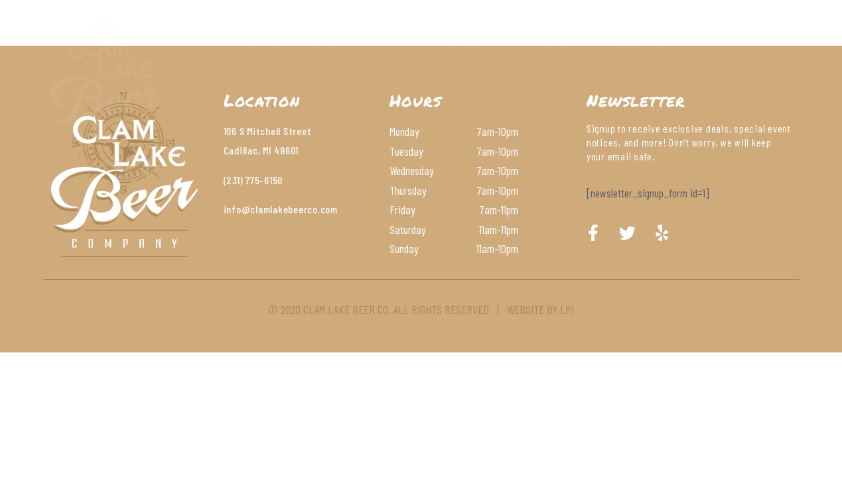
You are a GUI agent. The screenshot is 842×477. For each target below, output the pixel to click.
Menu (323, 43)
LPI (567, 309)
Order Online (650, 43)
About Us (256, 43)
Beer (375, 43)
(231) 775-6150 (253, 180)
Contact (565, 43)
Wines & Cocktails (465, 43)
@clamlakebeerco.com (290, 209)
